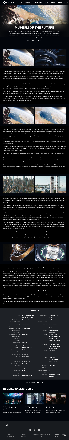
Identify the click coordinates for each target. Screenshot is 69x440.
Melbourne (61, 425)
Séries (7, 2)
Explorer (46, 2)
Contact (60, 2)
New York (46, 425)
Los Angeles (38, 425)
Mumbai (54, 425)
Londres (14, 425)
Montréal (22, 425)
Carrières (53, 2)
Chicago (30, 425)
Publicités (19, 2)
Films (12, 2)
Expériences (27, 2)
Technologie (38, 2)
